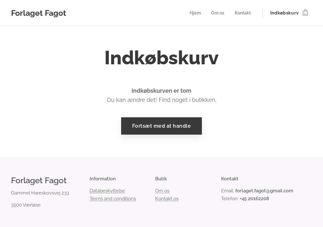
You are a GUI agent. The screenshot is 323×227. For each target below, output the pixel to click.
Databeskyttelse (107, 191)
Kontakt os (167, 198)
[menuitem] (194, 13)
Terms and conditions (113, 198)
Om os (162, 191)
